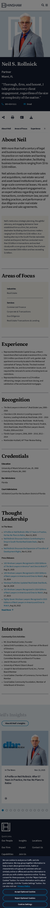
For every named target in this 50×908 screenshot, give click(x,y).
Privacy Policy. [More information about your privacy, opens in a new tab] (23, 886)
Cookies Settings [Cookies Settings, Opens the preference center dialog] (25, 904)
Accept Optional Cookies (25, 891)
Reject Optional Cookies (25, 898)
